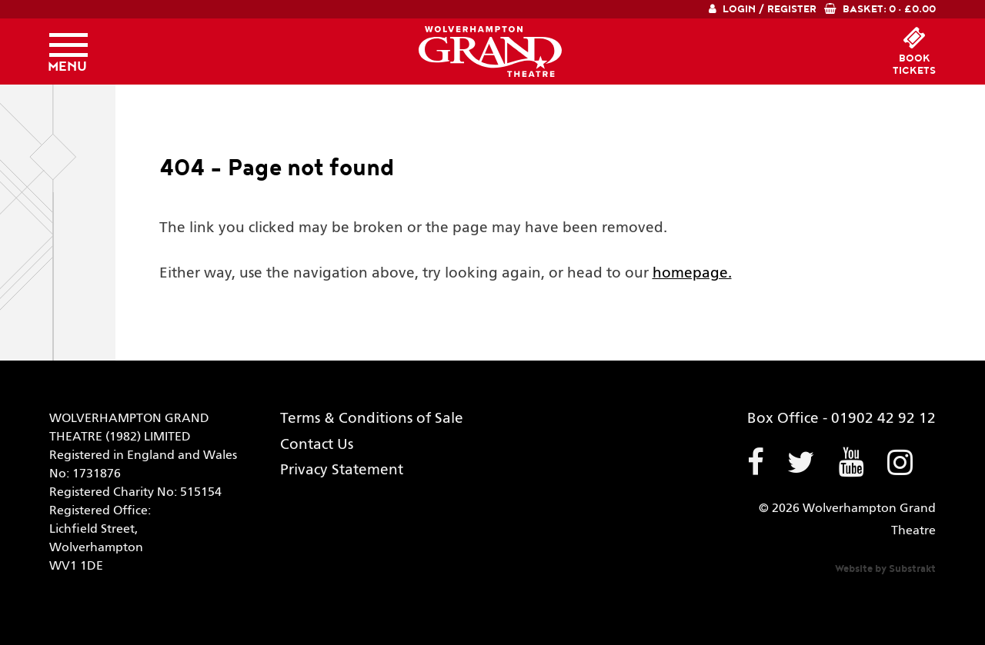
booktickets (914, 64)
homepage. (692, 273)
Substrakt (912, 569)
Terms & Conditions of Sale (371, 418)
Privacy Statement (341, 470)
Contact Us (316, 444)
